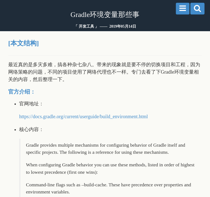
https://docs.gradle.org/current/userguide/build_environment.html (83, 116)
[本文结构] (23, 43)
